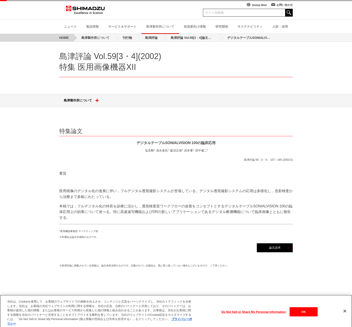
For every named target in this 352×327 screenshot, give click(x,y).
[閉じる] (345, 315)
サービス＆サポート (122, 26)
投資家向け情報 (195, 26)
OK (303, 316)
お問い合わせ (285, 5)
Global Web (259, 5)
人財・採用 (280, 26)
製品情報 (92, 26)
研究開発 (222, 26)
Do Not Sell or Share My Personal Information (253, 316)
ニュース (70, 26)
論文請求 (275, 247)
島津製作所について (160, 26)
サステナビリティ (250, 26)
